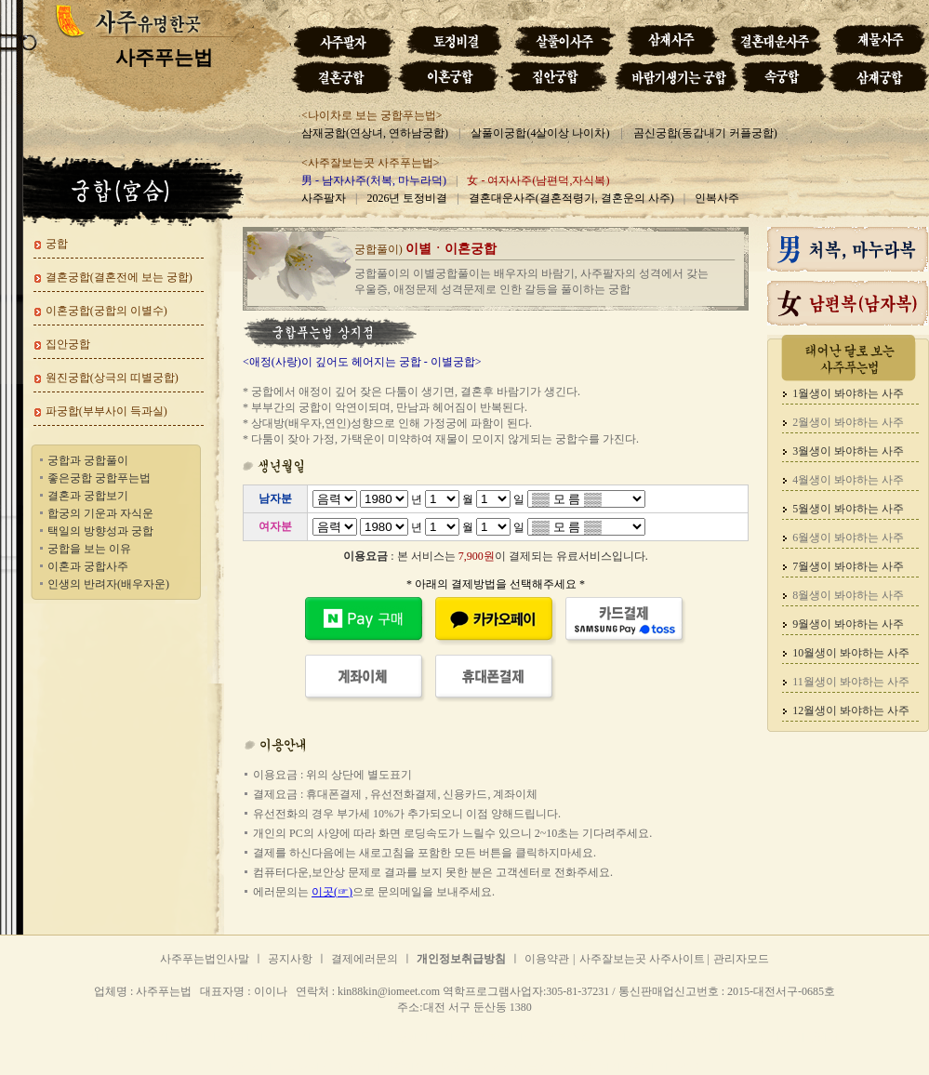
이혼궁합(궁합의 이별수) (106, 310)
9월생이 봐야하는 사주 (848, 623)
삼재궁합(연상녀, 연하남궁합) (374, 132)
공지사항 (290, 958)
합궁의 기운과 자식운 (100, 513)
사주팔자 (323, 198)
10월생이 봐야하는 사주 (850, 652)
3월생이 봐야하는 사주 (848, 451)
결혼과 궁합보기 (87, 495)
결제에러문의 (364, 958)
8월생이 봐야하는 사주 (848, 595)
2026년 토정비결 (406, 198)
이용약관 (546, 958)
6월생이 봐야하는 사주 (848, 537)
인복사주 (717, 198)
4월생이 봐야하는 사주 (848, 479)
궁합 (57, 243)
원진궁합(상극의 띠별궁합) (112, 377)
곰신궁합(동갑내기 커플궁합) (705, 132)
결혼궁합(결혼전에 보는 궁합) (119, 277)
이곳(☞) (332, 891)
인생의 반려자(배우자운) (108, 584)
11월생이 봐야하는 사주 (850, 681)
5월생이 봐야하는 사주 (848, 508)
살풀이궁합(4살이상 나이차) (540, 132)
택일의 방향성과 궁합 (100, 531)
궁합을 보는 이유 (89, 548)
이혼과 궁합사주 (87, 566)
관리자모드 (741, 958)
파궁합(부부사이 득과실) (106, 411)
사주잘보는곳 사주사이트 (643, 958)
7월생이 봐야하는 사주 (848, 566)
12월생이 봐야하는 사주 (850, 710)
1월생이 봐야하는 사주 (848, 393)
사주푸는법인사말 (204, 958)
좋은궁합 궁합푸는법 (99, 477)
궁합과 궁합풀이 (87, 460)
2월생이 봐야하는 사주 (848, 422)
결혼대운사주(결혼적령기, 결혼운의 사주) (571, 198)
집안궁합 (68, 344)
